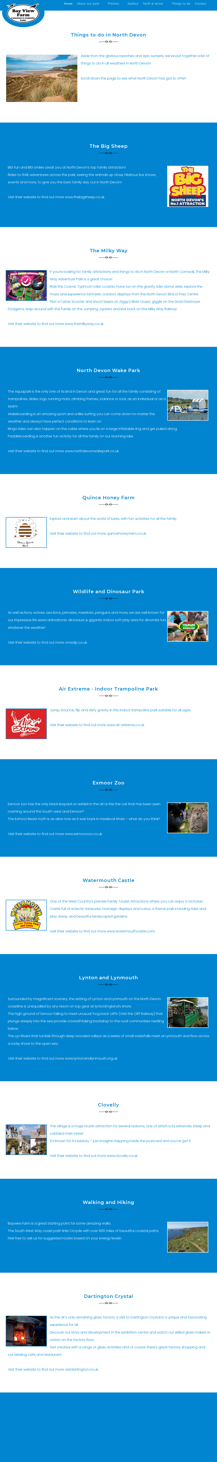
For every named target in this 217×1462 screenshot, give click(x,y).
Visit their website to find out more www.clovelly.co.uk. (94, 1155)
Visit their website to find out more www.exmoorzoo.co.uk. (55, 833)
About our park (88, 3)
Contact (200, 3)
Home (68, 3)
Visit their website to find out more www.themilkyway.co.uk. (56, 323)
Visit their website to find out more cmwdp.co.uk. (48, 642)
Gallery (133, 3)
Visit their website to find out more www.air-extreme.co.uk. (97, 725)
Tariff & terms (153, 3)
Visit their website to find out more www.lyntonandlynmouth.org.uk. (63, 1058)
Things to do (181, 3)
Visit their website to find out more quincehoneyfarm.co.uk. (98, 533)
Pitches (113, 3)
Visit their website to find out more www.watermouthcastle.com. (102, 931)
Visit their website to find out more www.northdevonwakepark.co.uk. (63, 451)
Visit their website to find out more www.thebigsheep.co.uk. (56, 197)
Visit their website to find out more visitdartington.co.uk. (53, 1369)
